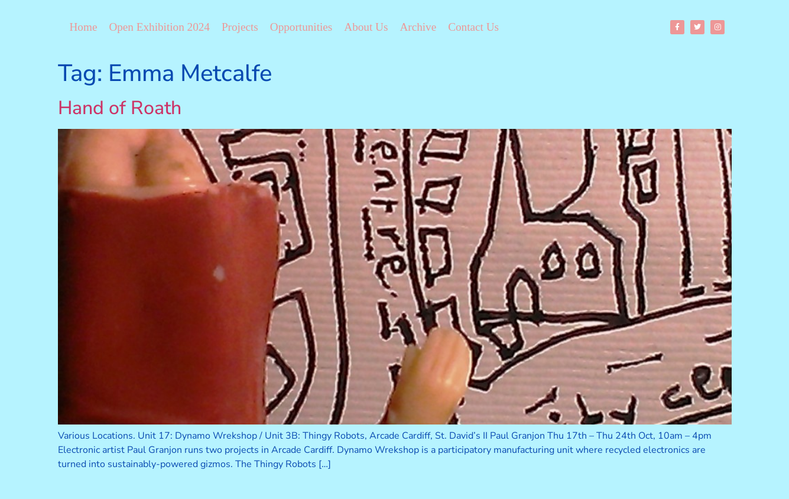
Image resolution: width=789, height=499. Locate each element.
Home (84, 27)
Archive (418, 27)
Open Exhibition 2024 (159, 27)
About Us (366, 27)
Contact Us (473, 27)
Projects (240, 27)
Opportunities (301, 27)
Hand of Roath (119, 108)
